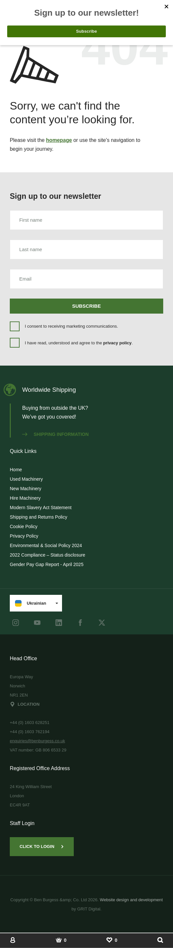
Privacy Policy (24, 536)
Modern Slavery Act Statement (40, 507)
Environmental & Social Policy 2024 (46, 545)
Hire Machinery (25, 498)
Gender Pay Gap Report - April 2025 (47, 564)
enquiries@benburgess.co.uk (37, 740)
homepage (59, 140)
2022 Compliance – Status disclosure (47, 555)
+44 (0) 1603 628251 (30, 722)
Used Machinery (26, 479)
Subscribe (86, 306)
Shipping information (55, 434)
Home (16, 469)
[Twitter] (102, 623)
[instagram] (16, 623)
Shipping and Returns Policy (38, 517)
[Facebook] (80, 623)
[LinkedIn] (59, 623)
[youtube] (37, 623)
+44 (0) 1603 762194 (30, 731)
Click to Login (42, 846)
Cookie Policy (24, 526)
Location (24, 704)
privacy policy (117, 342)
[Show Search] (160, 940)
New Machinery (25, 488)
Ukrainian (30, 603)
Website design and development (131, 899)
